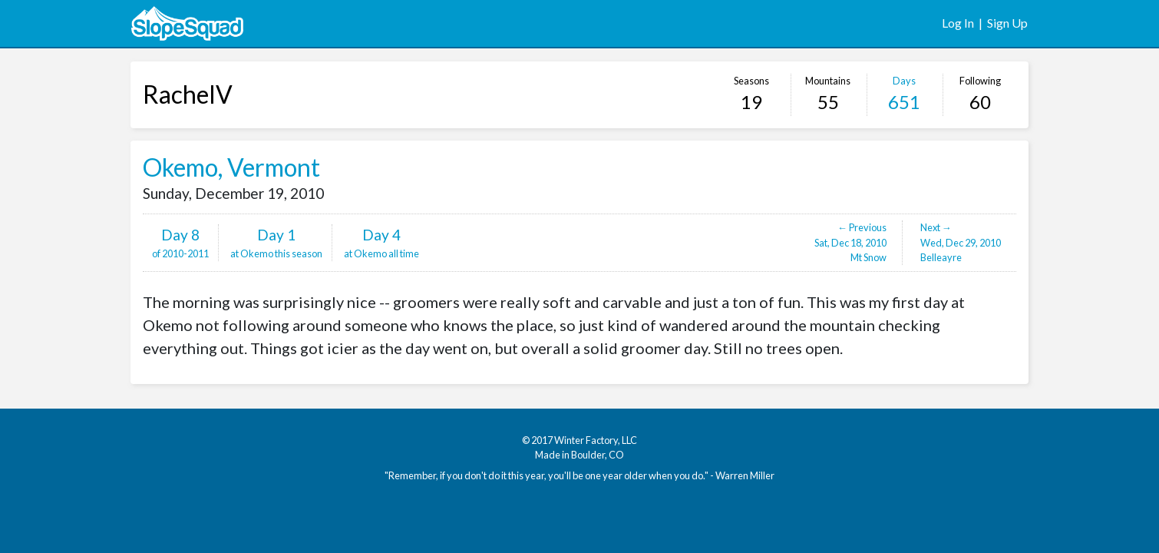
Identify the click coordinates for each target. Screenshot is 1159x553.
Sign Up (1007, 22)
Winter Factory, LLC (595, 440)
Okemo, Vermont (231, 167)
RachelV (188, 94)
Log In (958, 22)
